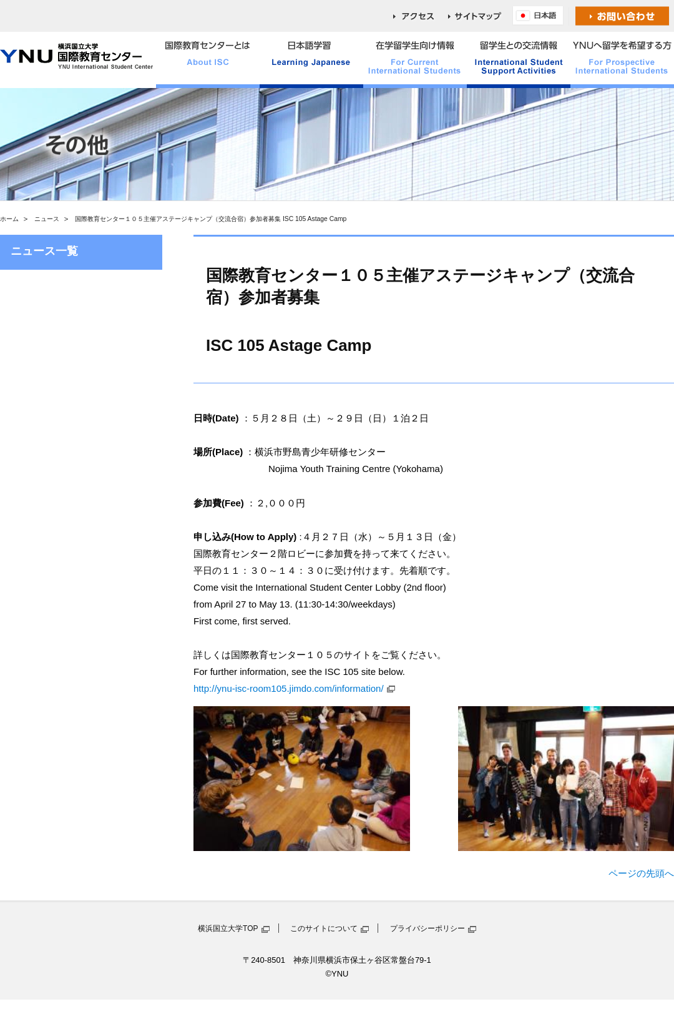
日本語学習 (311, 60)
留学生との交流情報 (518, 60)
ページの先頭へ (641, 873)
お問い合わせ (622, 16)
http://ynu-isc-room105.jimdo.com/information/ (288, 688)
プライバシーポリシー (427, 928)
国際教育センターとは (208, 60)
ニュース (46, 218)
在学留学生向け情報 (415, 60)
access (420, 16)
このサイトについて (324, 928)
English (541, 16)
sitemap (480, 16)
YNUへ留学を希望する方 (622, 60)
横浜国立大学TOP (228, 928)
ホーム (9, 218)
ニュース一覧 (44, 251)
